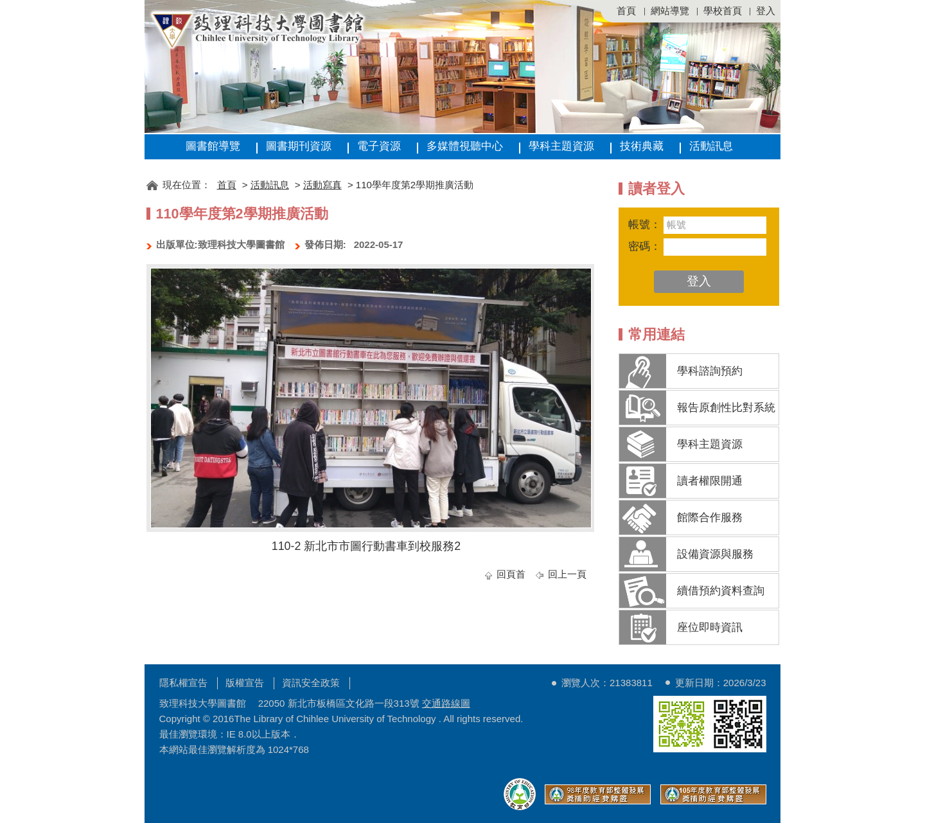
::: (150, 165)
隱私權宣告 (183, 682)
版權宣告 (244, 682)
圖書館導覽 (213, 146)
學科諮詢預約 (710, 371)
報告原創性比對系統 (726, 408)
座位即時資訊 (710, 627)
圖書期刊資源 (298, 146)
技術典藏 (642, 146)
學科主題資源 (561, 146)
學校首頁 (722, 10)
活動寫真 (322, 184)
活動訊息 (711, 146)
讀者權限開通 (710, 481)
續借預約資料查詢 (720, 591)
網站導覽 (670, 10)
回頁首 (511, 574)
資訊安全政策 (311, 682)
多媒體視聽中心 (465, 146)
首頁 (626, 10)
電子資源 (379, 146)
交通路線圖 (446, 703)
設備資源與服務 (715, 554)
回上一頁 (567, 574)
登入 (765, 10)
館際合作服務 (710, 517)
